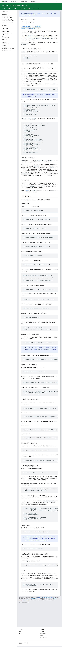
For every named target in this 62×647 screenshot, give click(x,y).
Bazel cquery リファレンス (43, 37)
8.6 (30, 28)
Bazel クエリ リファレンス (29, 37)
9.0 (28, 28)
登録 (29, 15)
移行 (38, 8)
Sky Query (28, 190)
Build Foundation (24, 13)
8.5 (32, 28)
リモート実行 (22, 8)
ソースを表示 (37, 26)
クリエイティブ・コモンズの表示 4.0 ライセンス (46, 597)
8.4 (34, 28)
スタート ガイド (23, 1)
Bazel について (14, 1)
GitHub (57, 1)
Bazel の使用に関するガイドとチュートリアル (15, 5)
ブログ (20, 631)
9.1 (26, 28)
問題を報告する (26, 26)
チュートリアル (31, 8)
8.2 (38, 28)
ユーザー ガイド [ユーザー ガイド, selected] (33, 1)
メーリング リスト (49, 13)
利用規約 (20, 643)
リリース (3, 8)
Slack (41, 635)
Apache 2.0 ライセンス (35, 598)
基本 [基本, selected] (9, 8)
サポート (42, 631)
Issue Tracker (43, 633)
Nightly (23, 28)
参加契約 (23, 15)
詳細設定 (15, 8)
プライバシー (26, 643)
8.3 (36, 28)
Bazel (22, 19)
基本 (34, 19)
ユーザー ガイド (28, 19)
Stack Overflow (43, 637)
